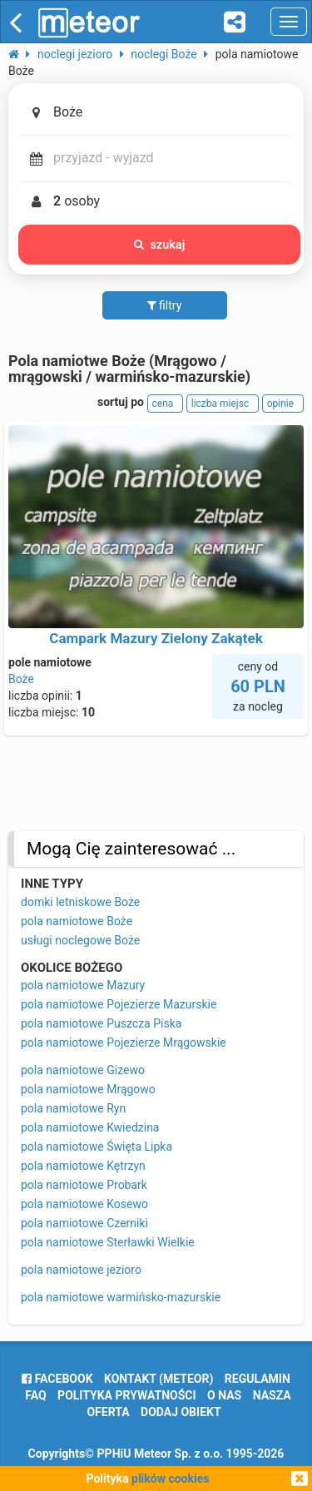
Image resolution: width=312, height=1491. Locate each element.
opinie (283, 403)
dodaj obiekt (181, 1412)
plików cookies (170, 1478)
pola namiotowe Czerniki (84, 1223)
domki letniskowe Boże (80, 902)
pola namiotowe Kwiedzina (90, 1127)
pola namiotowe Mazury (83, 985)
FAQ (35, 1395)
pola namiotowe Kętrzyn (83, 1165)
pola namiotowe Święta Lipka (96, 1146)
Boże (21, 679)
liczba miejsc (222, 403)
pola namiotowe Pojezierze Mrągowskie (123, 1042)
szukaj (160, 244)
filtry (164, 305)
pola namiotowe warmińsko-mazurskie (120, 1297)
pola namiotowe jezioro (81, 1269)
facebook (57, 1378)
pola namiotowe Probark (84, 1184)
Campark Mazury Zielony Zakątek (155, 638)
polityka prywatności (126, 1395)
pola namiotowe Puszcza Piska (101, 1023)
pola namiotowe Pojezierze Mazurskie (118, 1004)
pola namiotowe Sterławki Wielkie (108, 1242)
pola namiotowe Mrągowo (88, 1089)
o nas (224, 1395)
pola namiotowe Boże (76, 921)
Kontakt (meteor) (158, 1378)
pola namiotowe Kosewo (84, 1204)
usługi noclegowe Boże (80, 940)
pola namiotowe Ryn (73, 1108)
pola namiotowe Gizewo (83, 1070)
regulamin (257, 1378)
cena (165, 403)
